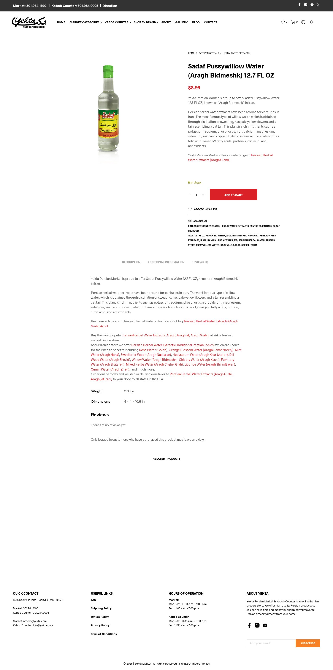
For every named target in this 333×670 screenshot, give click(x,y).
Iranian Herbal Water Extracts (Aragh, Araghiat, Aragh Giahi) (166, 335)
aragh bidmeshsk (236, 235)
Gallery (181, 22)
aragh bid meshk (215, 235)
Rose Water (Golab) (153, 350)
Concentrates (211, 226)
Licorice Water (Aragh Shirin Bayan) (209, 364)
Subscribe (308, 643)
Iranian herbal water (220, 240)
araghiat (253, 235)
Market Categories (84, 22)
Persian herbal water (252, 240)
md (236, 240)
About (166, 22)
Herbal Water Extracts (236, 53)
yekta (254, 245)
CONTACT (210, 22)
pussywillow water (207, 245)
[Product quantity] (196, 194)
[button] (284, 22)
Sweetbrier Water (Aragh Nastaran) (146, 354)
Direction (110, 5)
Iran (203, 240)
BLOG (196, 22)
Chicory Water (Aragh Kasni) (199, 359)
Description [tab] (131, 262)
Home (61, 22)
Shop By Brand (145, 22)
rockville (226, 245)
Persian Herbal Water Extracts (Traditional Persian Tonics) (173, 345)
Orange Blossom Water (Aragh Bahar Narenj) (201, 350)
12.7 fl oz (200, 235)
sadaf (236, 245)
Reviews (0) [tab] (200, 262)
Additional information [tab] (165, 262)
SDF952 (245, 245)
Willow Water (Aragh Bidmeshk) (155, 359)
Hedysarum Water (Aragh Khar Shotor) (200, 354)
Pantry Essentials (208, 53)
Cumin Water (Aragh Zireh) (110, 369)
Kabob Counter (116, 22)
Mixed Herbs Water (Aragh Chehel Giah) (154, 364)
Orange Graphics (199, 663)
